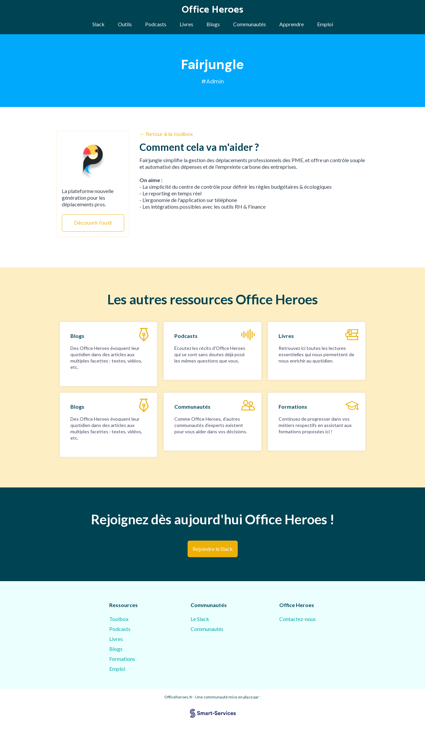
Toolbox (118, 619)
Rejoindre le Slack (213, 549)
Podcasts (155, 24)
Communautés (249, 24)
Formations (122, 659)
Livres (186, 24)
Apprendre (291, 24)
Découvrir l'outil (93, 222)
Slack (98, 24)
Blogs (213, 24)
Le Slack (200, 619)
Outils (125, 24)
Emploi (325, 24)
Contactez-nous (297, 619)
